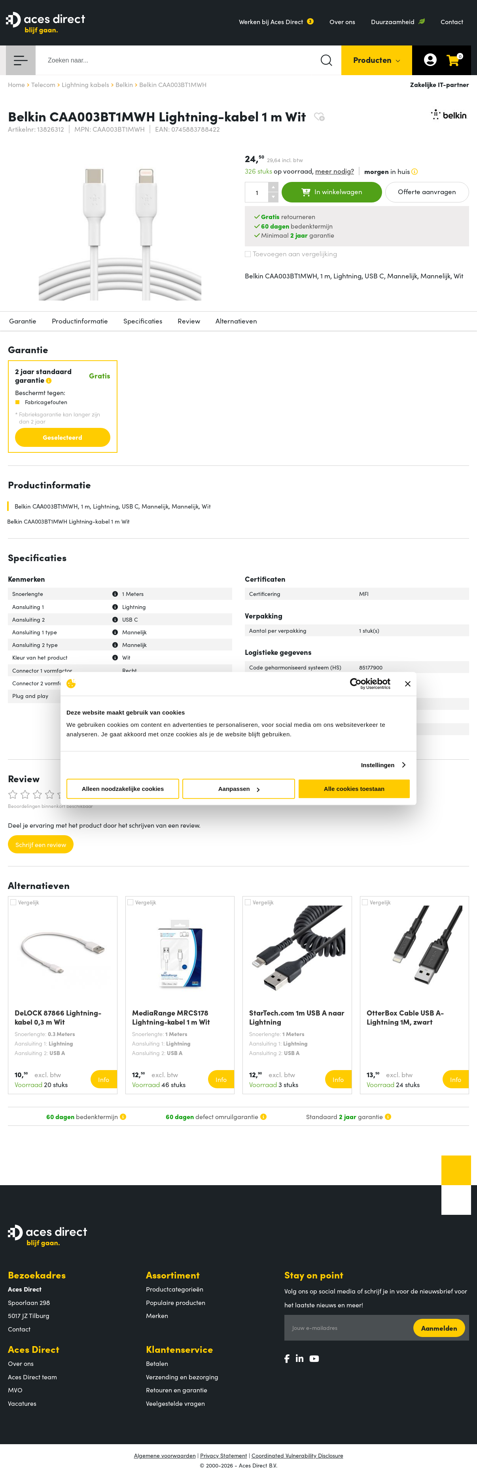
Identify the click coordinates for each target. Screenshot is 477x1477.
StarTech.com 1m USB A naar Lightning (296, 1017)
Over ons (342, 21)
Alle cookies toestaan (354, 788)
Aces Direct (33, 1348)
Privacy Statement (223, 1455)
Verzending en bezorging (182, 1376)
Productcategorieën (174, 1288)
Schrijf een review (40, 844)
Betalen (157, 1363)
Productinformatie (80, 320)
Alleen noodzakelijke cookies (123, 788)
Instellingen (378, 765)
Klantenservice (179, 1348)
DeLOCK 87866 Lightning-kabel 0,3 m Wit (58, 1017)
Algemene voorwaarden (165, 1455)
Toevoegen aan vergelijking (291, 253)
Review (189, 320)
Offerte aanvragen (427, 191)
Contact (452, 21)
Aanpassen (238, 788)
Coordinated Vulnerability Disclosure (297, 1455)
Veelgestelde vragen (175, 1403)
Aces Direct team (32, 1376)
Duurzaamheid (393, 21)
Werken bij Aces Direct (271, 21)
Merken (157, 1315)
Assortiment (173, 1274)
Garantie (22, 320)
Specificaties (142, 320)
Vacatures (22, 1403)
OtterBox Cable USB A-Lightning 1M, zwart (405, 1017)
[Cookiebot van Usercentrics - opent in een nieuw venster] (355, 684)
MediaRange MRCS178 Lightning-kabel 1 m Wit (171, 1017)
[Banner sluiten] (408, 683)
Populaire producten (175, 1302)
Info (103, 1079)
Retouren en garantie (176, 1389)
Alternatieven (236, 320)
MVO (15, 1389)
